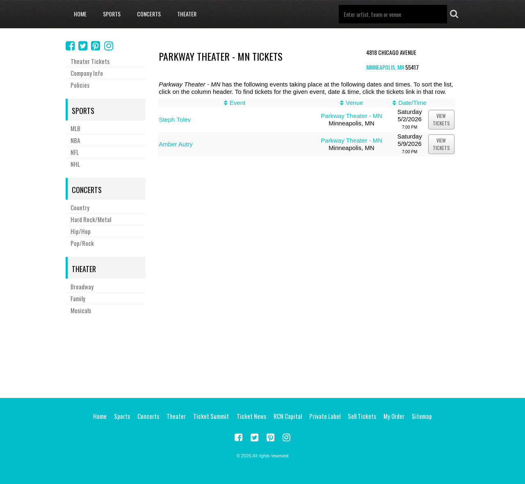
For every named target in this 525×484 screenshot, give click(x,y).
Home (80, 13)
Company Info (87, 72)
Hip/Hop (81, 231)
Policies (80, 84)
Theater (186, 13)
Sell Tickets (362, 415)
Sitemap (422, 415)
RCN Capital (288, 415)
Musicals (81, 310)
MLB (75, 128)
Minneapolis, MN (385, 67)
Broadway (82, 286)
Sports (112, 13)
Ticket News (251, 415)
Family (78, 298)
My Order (393, 415)
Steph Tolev (175, 119)
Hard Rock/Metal (91, 219)
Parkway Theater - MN (351, 115)
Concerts (149, 13)
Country (80, 207)
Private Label (324, 415)
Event (237, 102)
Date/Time (412, 102)
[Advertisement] (262, 354)
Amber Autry (176, 144)
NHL (75, 163)
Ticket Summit (211, 415)
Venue (354, 102)
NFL (75, 152)
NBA (75, 140)
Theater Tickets (90, 61)
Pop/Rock (82, 243)
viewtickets (441, 119)
